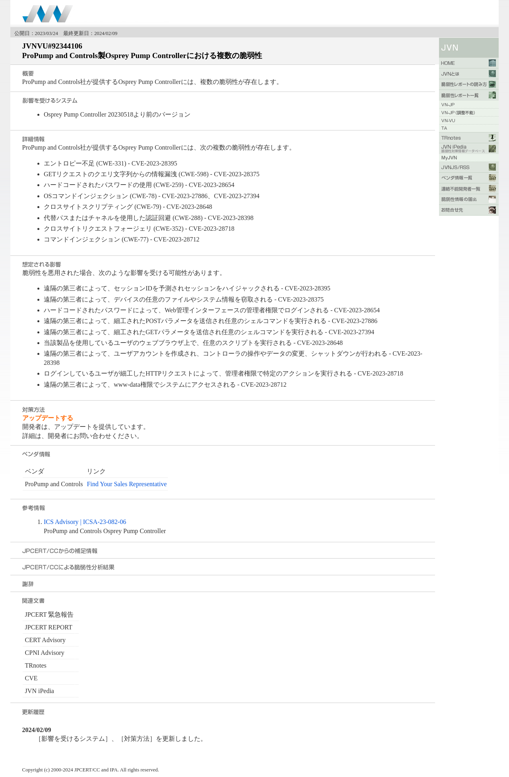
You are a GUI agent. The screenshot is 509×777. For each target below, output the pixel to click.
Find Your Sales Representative (127, 484)
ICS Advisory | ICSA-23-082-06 (85, 521)
